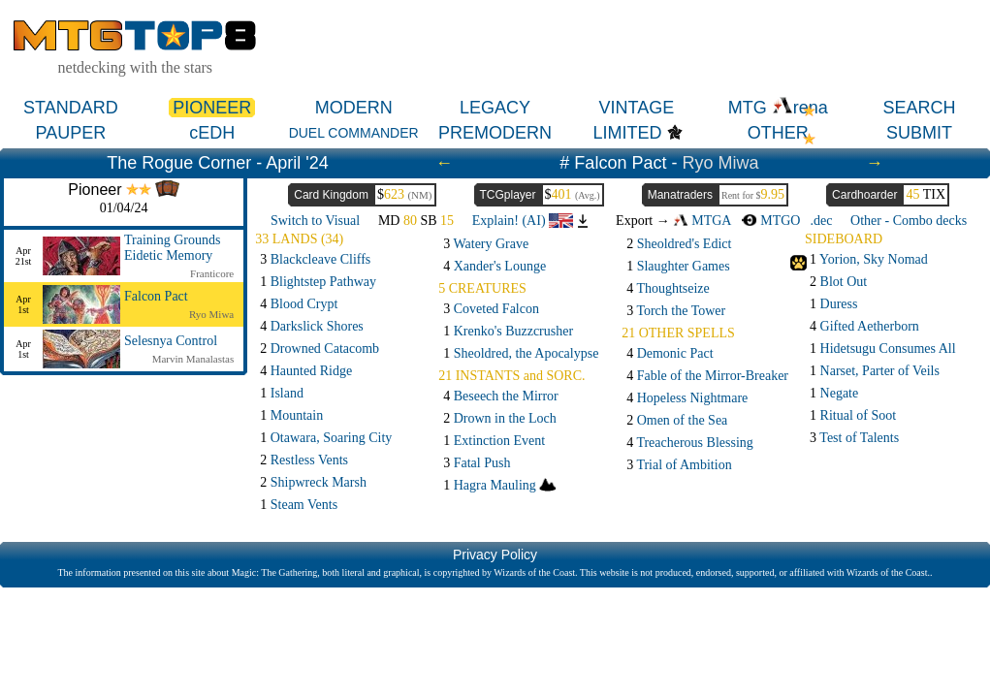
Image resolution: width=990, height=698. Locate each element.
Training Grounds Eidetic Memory (172, 248)
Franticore (212, 273)
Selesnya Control (170, 340)
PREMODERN (495, 133)
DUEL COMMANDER (354, 133)
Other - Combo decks (908, 220)
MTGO (770, 220)
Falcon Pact (156, 296)
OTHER (778, 133)
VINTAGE (637, 107)
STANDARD (70, 107)
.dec (821, 220)
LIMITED (627, 133)
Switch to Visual (315, 220)
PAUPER (71, 133)
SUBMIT (919, 133)
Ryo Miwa (720, 163)
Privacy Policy (495, 554)
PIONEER (212, 107)
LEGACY (495, 107)
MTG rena (778, 107)
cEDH (212, 133)
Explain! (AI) (522, 220)
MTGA (702, 220)
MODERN (354, 107)
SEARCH (919, 107)
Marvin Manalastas (193, 359)
